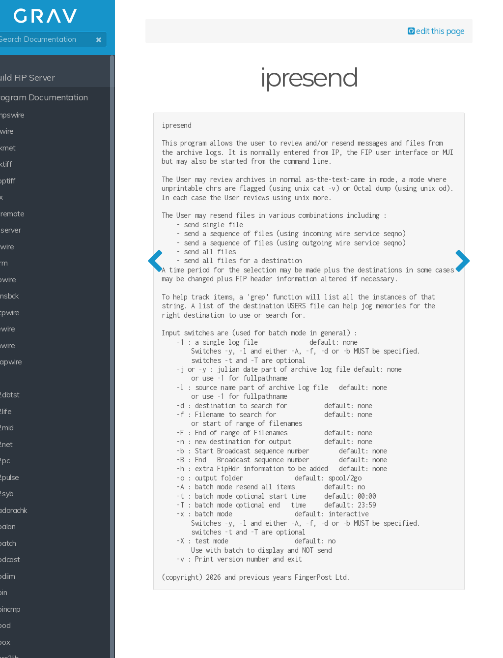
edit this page (427, 35)
